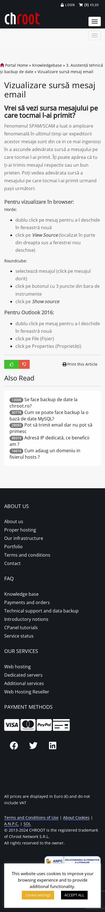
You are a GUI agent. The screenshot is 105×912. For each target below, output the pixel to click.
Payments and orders (27, 602)
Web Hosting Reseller (26, 692)
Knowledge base (21, 594)
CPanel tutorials (21, 627)
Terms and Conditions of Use (31, 817)
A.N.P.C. (11, 823)
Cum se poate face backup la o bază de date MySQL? (49, 415)
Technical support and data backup (41, 611)
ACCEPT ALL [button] (74, 894)
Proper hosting (20, 530)
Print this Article (80, 364)
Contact (12, 563)
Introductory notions (26, 619)
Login (68, 5)
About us (13, 521)
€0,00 (89, 5)
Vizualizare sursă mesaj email (65, 71)
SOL (27, 823)
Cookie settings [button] (38, 894)
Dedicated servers (23, 675)
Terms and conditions (27, 555)
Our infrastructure (23, 538)
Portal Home (14, 65)
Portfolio (13, 547)
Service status (19, 636)
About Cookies (76, 817)
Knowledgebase (47, 65)
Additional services (24, 683)
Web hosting (17, 667)
